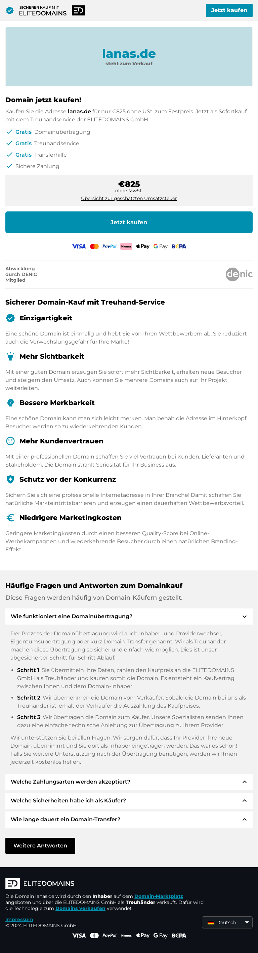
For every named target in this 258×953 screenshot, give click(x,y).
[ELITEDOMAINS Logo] (106, 884)
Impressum (19, 919)
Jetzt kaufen (229, 10)
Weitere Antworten (40, 845)
